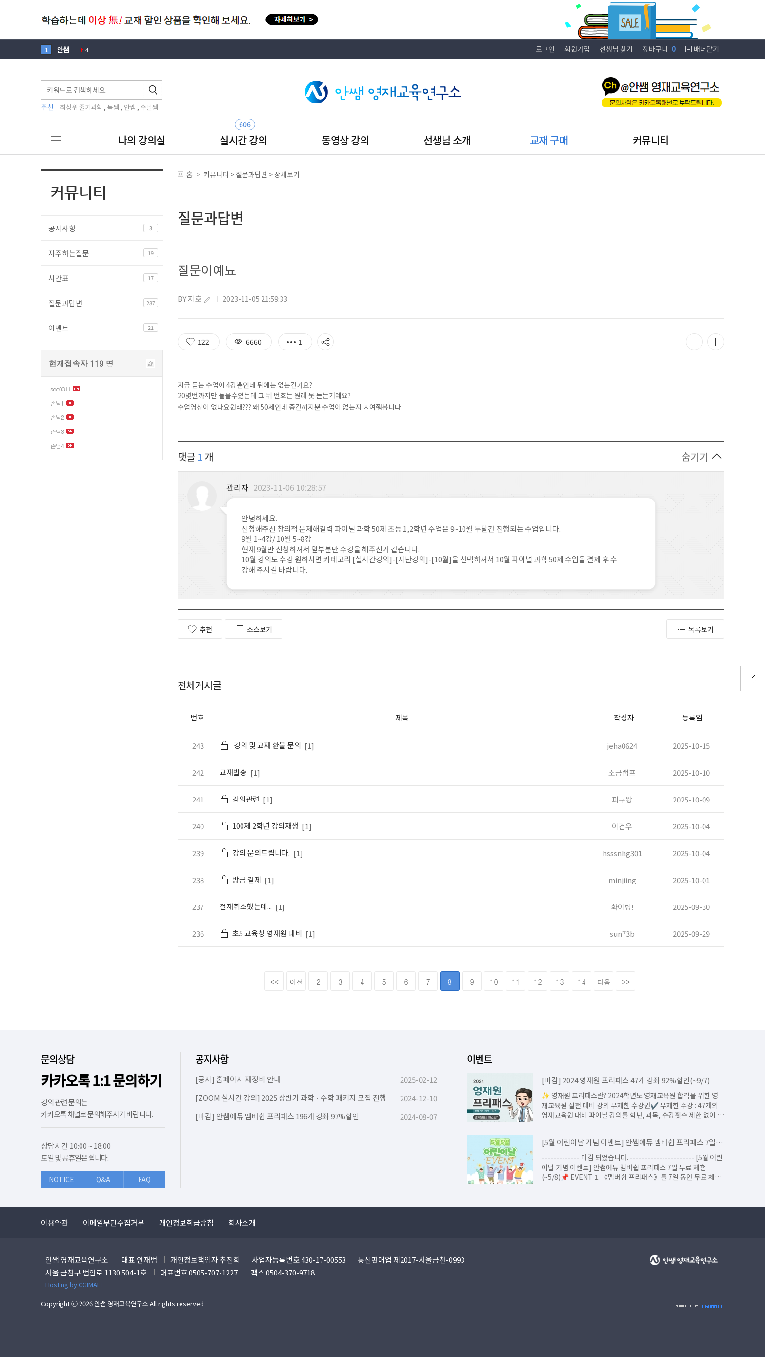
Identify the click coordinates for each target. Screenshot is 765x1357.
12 (538, 982)
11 (516, 982)
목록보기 (695, 629)
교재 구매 (549, 139)
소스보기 (253, 629)
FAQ (144, 1179)
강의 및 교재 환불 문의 (260, 745)
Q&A (103, 1179)
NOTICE (61, 1179)
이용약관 (54, 1222)
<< (274, 982)
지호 (194, 298)
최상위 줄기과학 (81, 107)
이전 (296, 982)
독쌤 (113, 107)
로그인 (545, 49)
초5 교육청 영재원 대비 (261, 933)
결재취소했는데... (246, 906)
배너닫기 (706, 49)
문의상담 (57, 1059)
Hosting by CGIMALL (74, 1284)
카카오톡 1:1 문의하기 (101, 1080)
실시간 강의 (243, 139)
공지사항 (62, 228)
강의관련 (240, 799)
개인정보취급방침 (186, 1222)
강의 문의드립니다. (255, 852)
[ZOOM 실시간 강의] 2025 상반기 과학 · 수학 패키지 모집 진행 (290, 1097)
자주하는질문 (68, 253)
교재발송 (233, 772)
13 (560, 982)
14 (581, 982)
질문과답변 (65, 303)
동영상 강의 (345, 139)
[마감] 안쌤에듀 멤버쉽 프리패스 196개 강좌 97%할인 (277, 1116)
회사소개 (242, 1222)
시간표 (58, 278)
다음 (604, 982)
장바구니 (659, 49)
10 (494, 982)
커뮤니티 (651, 139)
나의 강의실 (141, 139)
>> (626, 982)
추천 (200, 629)
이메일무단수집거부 (113, 1222)
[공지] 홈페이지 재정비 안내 (238, 1079)
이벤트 (58, 328)
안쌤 (130, 107)
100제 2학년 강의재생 (259, 826)
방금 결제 (240, 879)
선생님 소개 (447, 139)
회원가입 (577, 49)
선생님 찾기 (616, 49)
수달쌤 (149, 107)
